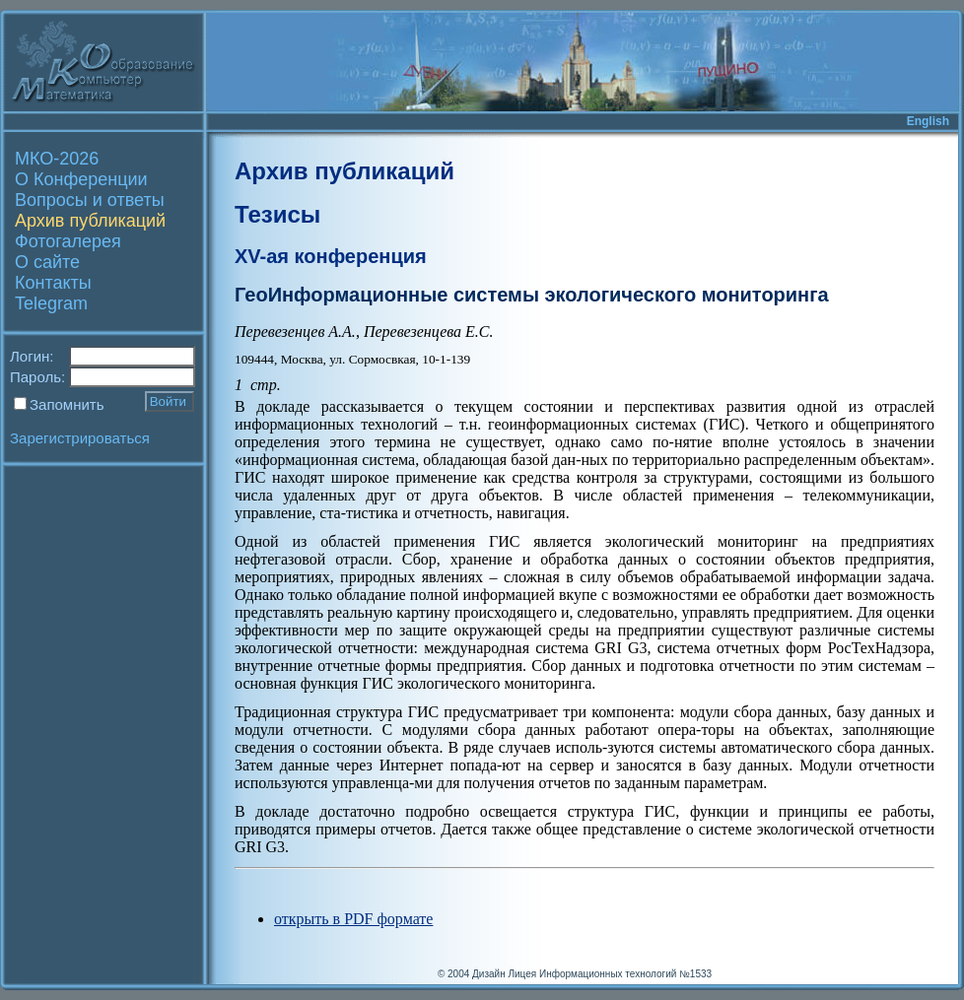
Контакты (53, 283)
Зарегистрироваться (80, 438)
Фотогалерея (68, 241)
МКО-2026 (57, 158)
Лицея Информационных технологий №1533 (610, 973)
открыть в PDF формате (353, 918)
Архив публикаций (90, 221)
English (928, 121)
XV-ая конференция (331, 256)
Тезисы (277, 214)
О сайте (47, 262)
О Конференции (81, 179)
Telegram (51, 303)
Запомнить (67, 404)
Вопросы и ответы (90, 200)
